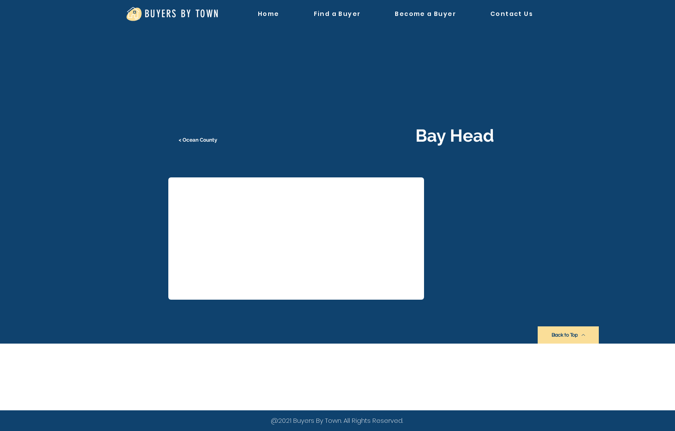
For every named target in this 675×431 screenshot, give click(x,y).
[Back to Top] (568, 335)
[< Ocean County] (198, 140)
